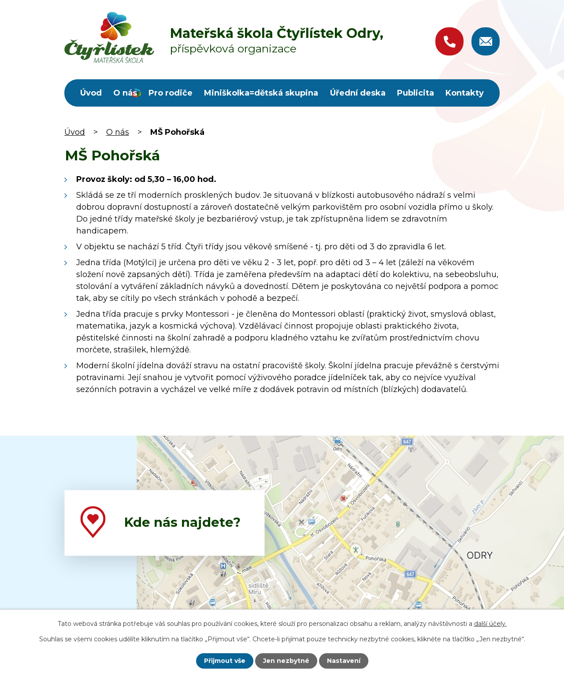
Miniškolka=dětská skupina (261, 93)
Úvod (91, 93)
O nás (125, 93)
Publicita (415, 93)
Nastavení (343, 661)
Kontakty (464, 93)
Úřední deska (358, 93)
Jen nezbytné (286, 661)
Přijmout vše (224, 661)
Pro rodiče (170, 93)
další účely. (490, 624)
